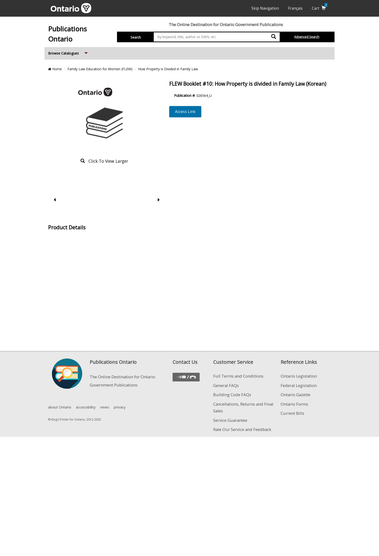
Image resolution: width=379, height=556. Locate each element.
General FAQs (226, 385)
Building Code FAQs (232, 394)
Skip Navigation (265, 8)
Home (55, 69)
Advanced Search (306, 37)
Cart (320, 8)
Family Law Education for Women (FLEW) (99, 69)
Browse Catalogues (68, 51)
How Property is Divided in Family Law (168, 69)
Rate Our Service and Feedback (242, 429)
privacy (120, 407)
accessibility (86, 407)
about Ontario (59, 407)
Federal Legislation (299, 385)
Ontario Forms (294, 404)
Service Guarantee (230, 420)
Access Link (185, 111)
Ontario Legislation (299, 376)
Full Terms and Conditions (238, 376)
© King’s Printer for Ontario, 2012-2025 (74, 419)
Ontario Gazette (295, 394)
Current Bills (292, 413)
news (104, 407)
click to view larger (104, 161)
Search (136, 37)
